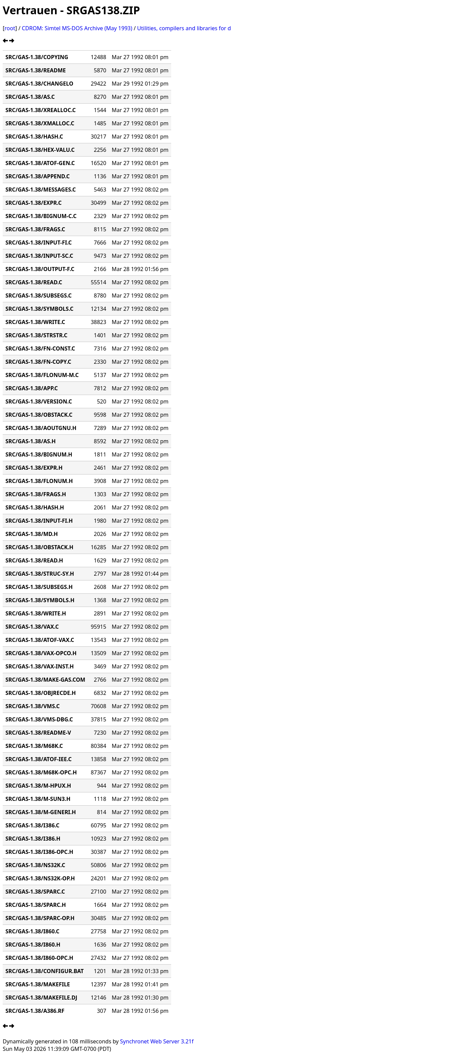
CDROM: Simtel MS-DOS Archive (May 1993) (77, 28)
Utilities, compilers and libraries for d (184, 28)
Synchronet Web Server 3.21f (157, 1041)
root (9, 28)
